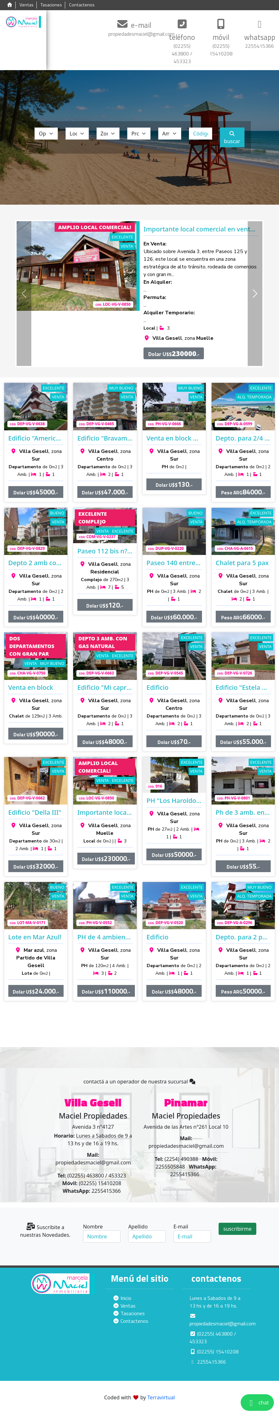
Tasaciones (51, 5)
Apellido (138, 1226)
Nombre (93, 1226)
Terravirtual (161, 1397)
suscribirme (237, 1228)
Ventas (26, 5)
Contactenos (82, 5)
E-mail (181, 1226)
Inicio (122, 1298)
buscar (232, 138)
